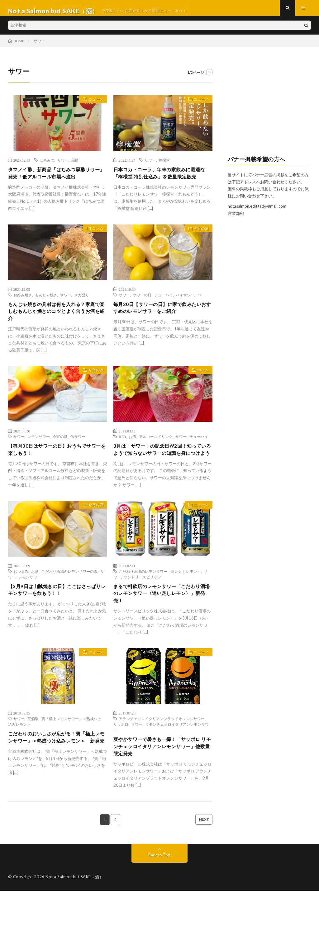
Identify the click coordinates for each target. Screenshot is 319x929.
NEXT (194, 857)
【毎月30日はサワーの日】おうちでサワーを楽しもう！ (57, 471)
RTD (122, 457)
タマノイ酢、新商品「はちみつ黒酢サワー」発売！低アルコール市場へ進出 (57, 180)
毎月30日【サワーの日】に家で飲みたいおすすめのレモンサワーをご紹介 (162, 325)
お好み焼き (22, 311)
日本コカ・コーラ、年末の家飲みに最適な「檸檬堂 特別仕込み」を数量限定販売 (162, 184)
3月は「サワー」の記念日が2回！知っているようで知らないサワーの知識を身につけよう (162, 475)
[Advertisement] (269, 111)
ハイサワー (185, 311)
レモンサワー (38, 457)
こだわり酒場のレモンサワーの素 (69, 602)
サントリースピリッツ (142, 608)
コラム (95, 246)
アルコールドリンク (156, 457)
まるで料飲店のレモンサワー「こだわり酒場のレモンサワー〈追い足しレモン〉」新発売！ (162, 626)
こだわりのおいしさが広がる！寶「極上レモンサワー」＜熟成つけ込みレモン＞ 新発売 (57, 777)
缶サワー (77, 457)
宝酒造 (33, 753)
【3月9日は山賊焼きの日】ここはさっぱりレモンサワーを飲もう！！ (57, 622)
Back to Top (159, 893)
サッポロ (120, 759)
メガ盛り (81, 311)
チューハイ (163, 311)
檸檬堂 (164, 166)
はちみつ (47, 166)
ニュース (93, 106)
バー (201, 311)
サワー (63, 166)
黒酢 (75, 166)
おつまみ (20, 602)
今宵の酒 (198, 246)
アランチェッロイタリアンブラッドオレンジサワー (162, 753)
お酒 (132, 457)
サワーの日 (142, 311)
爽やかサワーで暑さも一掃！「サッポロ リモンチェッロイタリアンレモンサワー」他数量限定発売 (162, 783)
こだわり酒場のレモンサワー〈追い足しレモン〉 (160, 602)
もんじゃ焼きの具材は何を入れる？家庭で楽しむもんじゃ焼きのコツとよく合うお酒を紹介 (57, 330)
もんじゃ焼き (46, 311)
